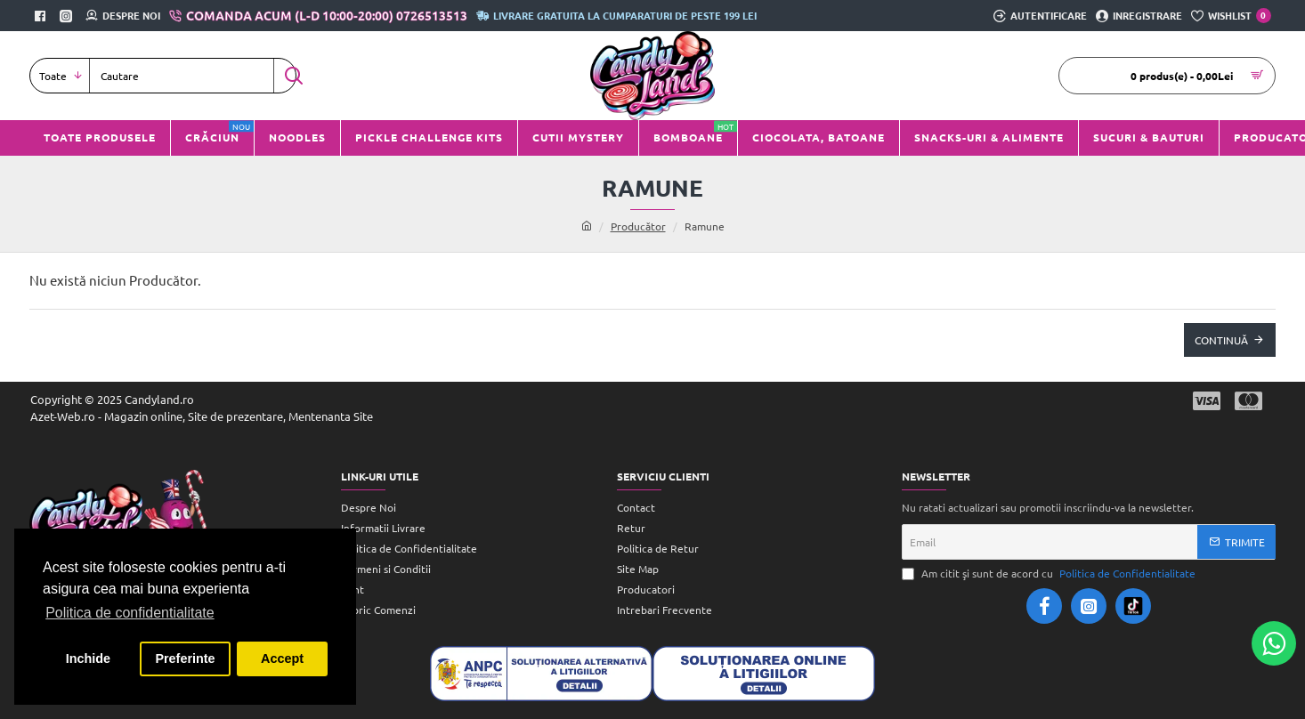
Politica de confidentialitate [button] (129, 612)
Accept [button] (282, 658)
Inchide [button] (88, 658)
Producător (638, 226)
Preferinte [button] (185, 658)
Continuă (1221, 340)
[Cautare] (293, 76)
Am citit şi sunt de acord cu (1050, 573)
